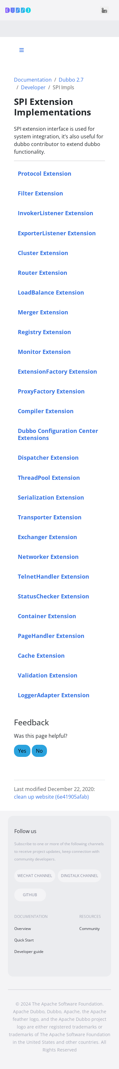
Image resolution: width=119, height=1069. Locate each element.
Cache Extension (41, 655)
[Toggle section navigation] (21, 50)
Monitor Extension (44, 351)
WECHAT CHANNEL (34, 875)
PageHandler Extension (51, 636)
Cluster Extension (43, 253)
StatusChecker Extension (53, 596)
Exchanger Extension (47, 537)
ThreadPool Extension (49, 477)
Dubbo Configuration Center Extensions (58, 434)
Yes (22, 750)
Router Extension (42, 272)
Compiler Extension (46, 411)
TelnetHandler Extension (53, 576)
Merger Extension (43, 312)
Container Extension (47, 616)
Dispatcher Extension (48, 457)
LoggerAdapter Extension (53, 695)
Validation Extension (47, 675)
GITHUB (30, 894)
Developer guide (28, 951)
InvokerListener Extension (55, 213)
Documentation (33, 79)
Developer (33, 87)
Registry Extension (44, 332)
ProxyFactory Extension (51, 391)
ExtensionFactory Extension (57, 371)
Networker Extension (48, 556)
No (39, 750)
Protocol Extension (44, 173)
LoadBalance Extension (51, 292)
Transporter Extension (50, 517)
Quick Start (24, 940)
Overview (22, 928)
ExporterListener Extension (57, 233)
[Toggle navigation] (104, 10)
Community (89, 928)
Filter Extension (40, 193)
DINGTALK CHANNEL (79, 875)
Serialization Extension (51, 497)
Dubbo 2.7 (71, 79)
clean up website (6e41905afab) (51, 796)
